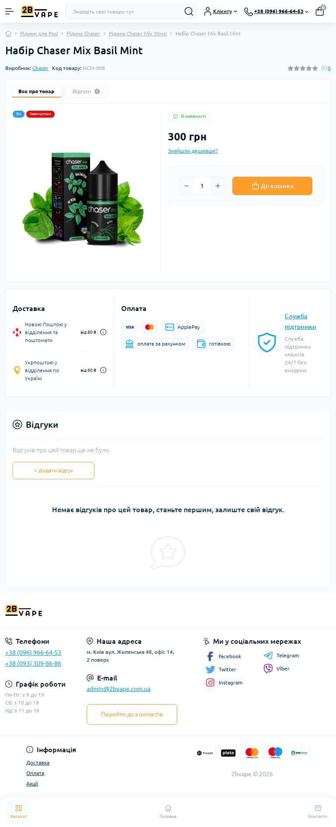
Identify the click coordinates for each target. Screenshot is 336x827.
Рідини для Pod (39, 33)
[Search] (189, 11)
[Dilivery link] (103, 332)
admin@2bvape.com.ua (118, 688)
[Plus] (218, 186)
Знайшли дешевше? (193, 151)
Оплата (35, 773)
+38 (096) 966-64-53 (33, 652)
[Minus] (186, 186)
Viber (276, 668)
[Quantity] (202, 186)
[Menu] (9, 11)
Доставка (37, 762)
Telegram (281, 656)
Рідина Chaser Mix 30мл (138, 33)
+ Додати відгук (53, 470)
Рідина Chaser (83, 33)
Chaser (40, 68)
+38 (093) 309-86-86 (33, 663)
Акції (32, 783)
